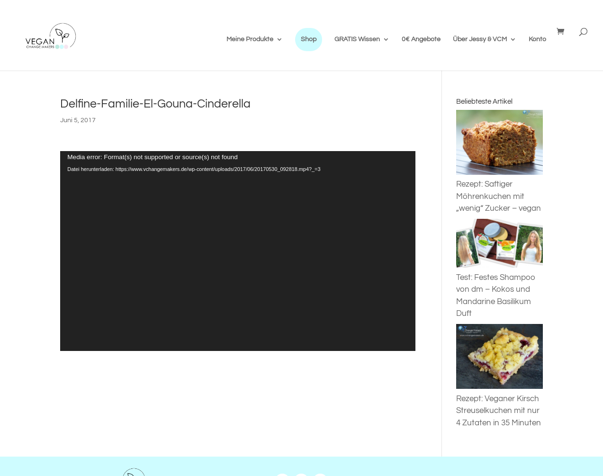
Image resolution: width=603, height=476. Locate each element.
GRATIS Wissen (357, 39)
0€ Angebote (421, 39)
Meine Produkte (249, 39)
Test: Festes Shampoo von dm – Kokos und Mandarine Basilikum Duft (499, 289)
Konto (537, 39)
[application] (237, 251)
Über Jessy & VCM (480, 39)
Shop (308, 39)
